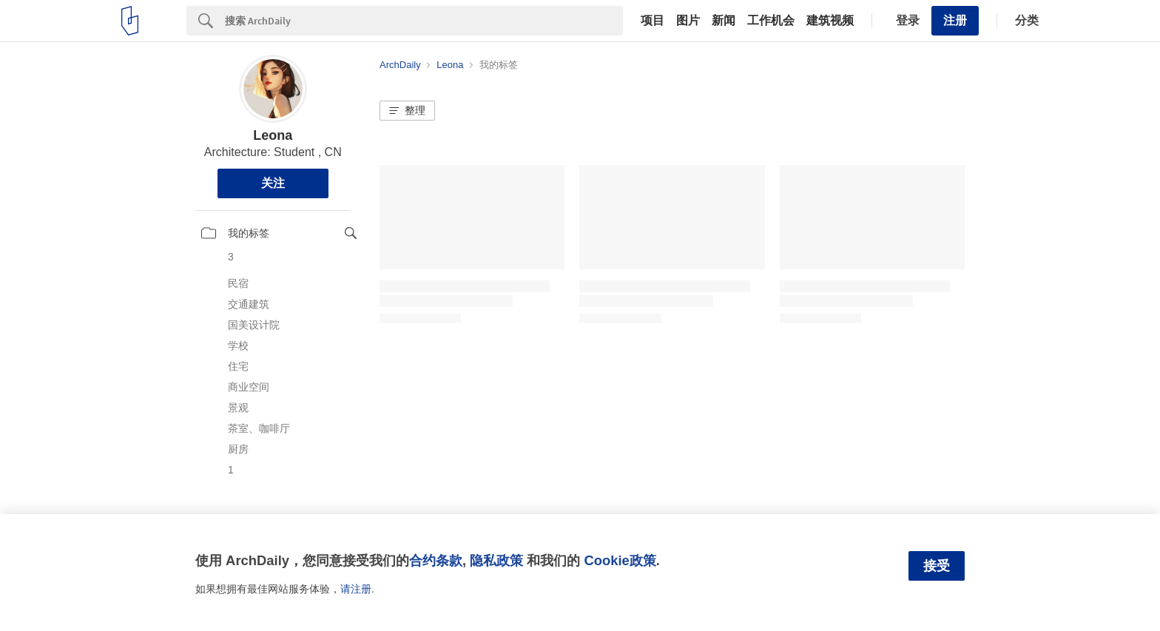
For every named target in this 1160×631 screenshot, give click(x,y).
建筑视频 (830, 21)
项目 (652, 21)
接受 (936, 566)
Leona (272, 135)
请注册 (355, 589)
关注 (273, 183)
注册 (955, 20)
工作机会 (771, 21)
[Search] (424, 21)
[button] (407, 111)
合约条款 (435, 560)
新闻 (723, 21)
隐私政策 (496, 560)
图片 (688, 21)
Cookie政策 (619, 560)
